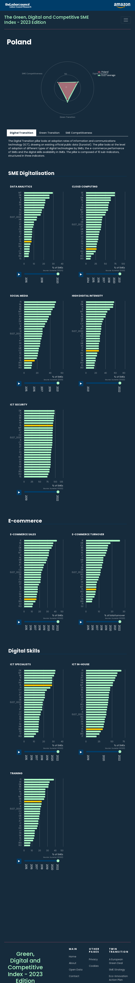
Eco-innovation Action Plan (118, 978)
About (72, 963)
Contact (74, 976)
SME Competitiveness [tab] (79, 133)
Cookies (94, 966)
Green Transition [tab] (49, 133)
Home (72, 956)
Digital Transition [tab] (21, 133)
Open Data (75, 969)
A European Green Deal (116, 961)
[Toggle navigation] (126, 19)
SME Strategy (117, 969)
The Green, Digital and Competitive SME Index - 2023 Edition (46, 19)
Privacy (93, 959)
